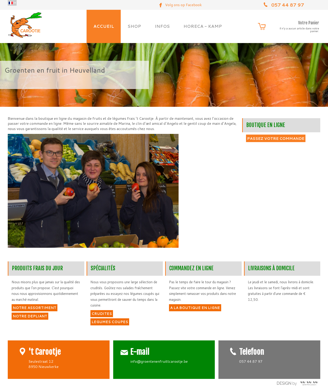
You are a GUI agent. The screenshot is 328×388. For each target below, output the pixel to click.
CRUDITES (102, 313)
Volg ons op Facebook (183, 4)
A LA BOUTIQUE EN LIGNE (195, 307)
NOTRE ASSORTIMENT (34, 307)
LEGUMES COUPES (110, 321)
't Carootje (44, 352)
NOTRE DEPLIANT (30, 316)
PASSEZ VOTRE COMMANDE (275, 138)
